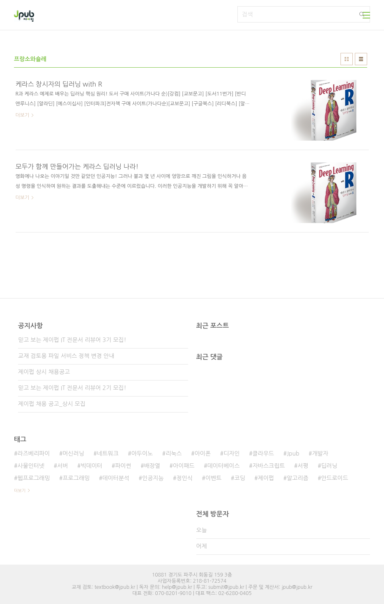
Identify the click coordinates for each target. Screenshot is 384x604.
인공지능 (153, 478)
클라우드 (263, 453)
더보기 (19, 490)
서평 (303, 466)
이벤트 (213, 478)
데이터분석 (115, 478)
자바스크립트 (269, 466)
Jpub (293, 453)
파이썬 (123, 466)
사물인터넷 (30, 466)
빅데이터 (92, 466)
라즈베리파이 (33, 453)
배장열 (152, 466)
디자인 (231, 453)
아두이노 (142, 453)
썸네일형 (346, 59)
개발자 (320, 453)
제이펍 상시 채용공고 (44, 372)
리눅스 (174, 453)
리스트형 (361, 59)
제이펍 (266, 478)
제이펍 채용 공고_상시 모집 (51, 404)
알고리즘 (297, 478)
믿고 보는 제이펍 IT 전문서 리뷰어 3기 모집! (72, 340)
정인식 (185, 478)
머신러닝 (73, 453)
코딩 (240, 478)
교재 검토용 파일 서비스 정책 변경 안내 (66, 356)
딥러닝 (329, 466)
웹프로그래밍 (33, 478)
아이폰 (203, 453)
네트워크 (108, 453)
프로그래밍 (76, 478)
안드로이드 (334, 478)
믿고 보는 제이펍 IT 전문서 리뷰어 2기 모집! (72, 388)
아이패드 (184, 466)
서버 (62, 466)
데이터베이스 (223, 466)
